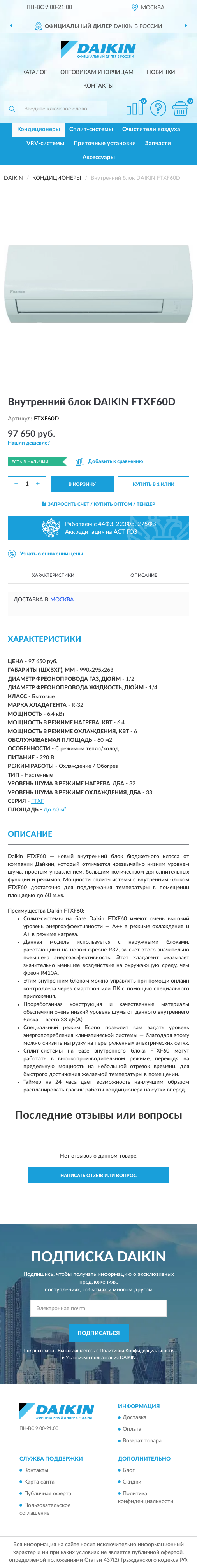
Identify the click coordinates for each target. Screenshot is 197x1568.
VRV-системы (45, 143)
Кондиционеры (38, 129)
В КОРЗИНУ (82, 484)
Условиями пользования (92, 1357)
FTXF (37, 801)
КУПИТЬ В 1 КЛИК (153, 484)
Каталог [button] (34, 72)
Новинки (161, 72)
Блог (129, 1470)
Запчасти (158, 143)
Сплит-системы (91, 129)
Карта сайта (39, 1482)
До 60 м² (55, 810)
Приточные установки (105, 143)
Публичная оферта (47, 1493)
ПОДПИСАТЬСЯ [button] (98, 1333)
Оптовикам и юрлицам (97, 72)
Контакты (98, 86)
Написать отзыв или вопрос (98, 1175)
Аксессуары (99, 157)
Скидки (132, 1482)
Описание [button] (143, 575)
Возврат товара (142, 1441)
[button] (158, 108)
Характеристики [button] (53, 575)
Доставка (134, 1418)
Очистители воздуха (151, 129)
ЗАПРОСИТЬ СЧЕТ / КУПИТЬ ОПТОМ (98, 504)
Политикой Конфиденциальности (137, 1350)
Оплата (132, 1429)
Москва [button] (62, 600)
